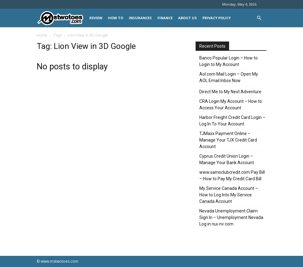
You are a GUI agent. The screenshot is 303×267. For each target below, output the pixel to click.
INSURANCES (140, 17)
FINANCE (165, 17)
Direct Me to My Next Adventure (230, 91)
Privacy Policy (216, 17)
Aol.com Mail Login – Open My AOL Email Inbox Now (228, 77)
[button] (258, 18)
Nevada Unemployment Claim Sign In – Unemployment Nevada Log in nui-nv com (231, 217)
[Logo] (62, 18)
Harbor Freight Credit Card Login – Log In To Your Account (232, 120)
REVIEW (95, 17)
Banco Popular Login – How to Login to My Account (228, 61)
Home (42, 35)
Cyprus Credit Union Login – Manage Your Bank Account (226, 159)
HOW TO (115, 17)
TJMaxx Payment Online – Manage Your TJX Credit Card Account (228, 140)
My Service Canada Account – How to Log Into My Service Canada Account (228, 195)
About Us (187, 17)
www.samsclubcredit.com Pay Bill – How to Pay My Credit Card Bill (232, 175)
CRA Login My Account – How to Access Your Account (230, 104)
